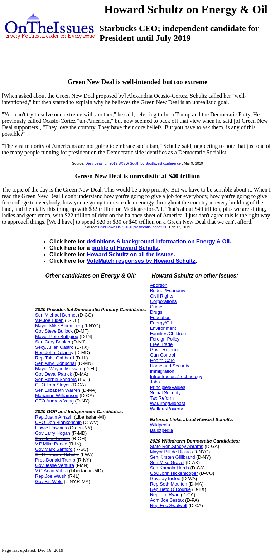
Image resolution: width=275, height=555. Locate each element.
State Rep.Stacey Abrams (176, 446)
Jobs (155, 382)
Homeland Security (169, 365)
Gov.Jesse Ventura (54, 465)
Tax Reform (162, 398)
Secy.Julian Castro (54, 347)
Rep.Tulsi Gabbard (54, 358)
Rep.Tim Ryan (165, 494)
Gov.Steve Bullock (54, 331)
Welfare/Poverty (166, 408)
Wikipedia (160, 425)
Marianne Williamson (56, 395)
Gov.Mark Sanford (54, 449)
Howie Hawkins (51, 427)
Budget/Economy (167, 290)
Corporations (163, 301)
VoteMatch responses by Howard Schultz (141, 261)
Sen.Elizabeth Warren (57, 390)
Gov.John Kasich (52, 438)
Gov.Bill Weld (49, 481)
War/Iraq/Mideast (167, 403)
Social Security (165, 392)
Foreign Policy (164, 339)
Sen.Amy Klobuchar (55, 363)
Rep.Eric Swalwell (168, 505)
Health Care (162, 360)
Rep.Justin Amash (54, 417)
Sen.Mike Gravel (167, 462)
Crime (156, 306)
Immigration (162, 371)
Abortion (158, 285)
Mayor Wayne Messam (58, 368)
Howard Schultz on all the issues (130, 254)
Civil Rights (161, 296)
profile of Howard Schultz (125, 248)
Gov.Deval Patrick (53, 374)
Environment (163, 328)
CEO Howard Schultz (57, 454)
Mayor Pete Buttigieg (56, 336)
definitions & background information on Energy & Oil (158, 241)
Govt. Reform (164, 349)
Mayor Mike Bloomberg (59, 325)
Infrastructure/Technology (176, 376)
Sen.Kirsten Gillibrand (172, 457)
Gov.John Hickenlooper (174, 473)
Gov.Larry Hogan (52, 433)
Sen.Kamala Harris (169, 467)
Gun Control (162, 355)
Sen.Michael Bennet (56, 315)
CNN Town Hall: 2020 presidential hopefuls (132, 227)
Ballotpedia (161, 430)
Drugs (156, 312)
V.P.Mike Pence (51, 444)
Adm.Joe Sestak (167, 500)
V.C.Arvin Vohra (51, 470)
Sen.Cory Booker (53, 341)
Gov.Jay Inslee (165, 478)
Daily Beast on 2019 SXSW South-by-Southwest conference (133, 163)
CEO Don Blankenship (58, 422)
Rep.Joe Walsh (51, 476)
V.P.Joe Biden (49, 320)
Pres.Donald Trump (55, 460)
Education (160, 317)
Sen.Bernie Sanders (56, 379)
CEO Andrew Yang (54, 401)
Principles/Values (167, 387)
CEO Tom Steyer (52, 384)
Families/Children (168, 333)
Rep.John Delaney (54, 352)
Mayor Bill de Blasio (170, 451)
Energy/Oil (161, 322)
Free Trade (161, 344)
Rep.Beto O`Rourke (170, 489)
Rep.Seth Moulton (168, 484)
